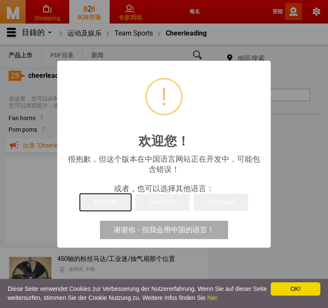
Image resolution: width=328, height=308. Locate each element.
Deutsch (162, 202)
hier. (212, 297)
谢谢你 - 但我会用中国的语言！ (164, 230)
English (105, 202)
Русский (221, 202)
